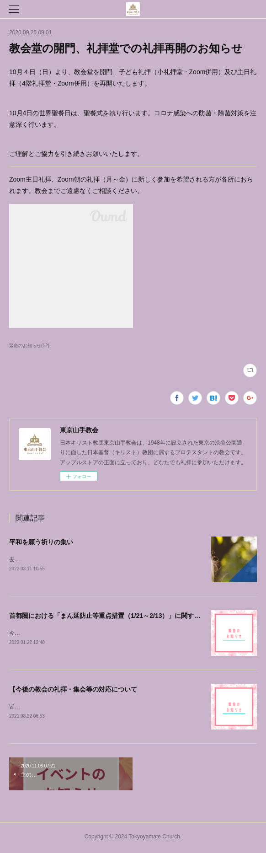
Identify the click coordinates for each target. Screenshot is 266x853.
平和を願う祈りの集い (41, 542)
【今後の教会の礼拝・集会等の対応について (73, 690)
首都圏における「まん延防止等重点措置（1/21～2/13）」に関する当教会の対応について (137, 616)
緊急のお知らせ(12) (29, 345)
